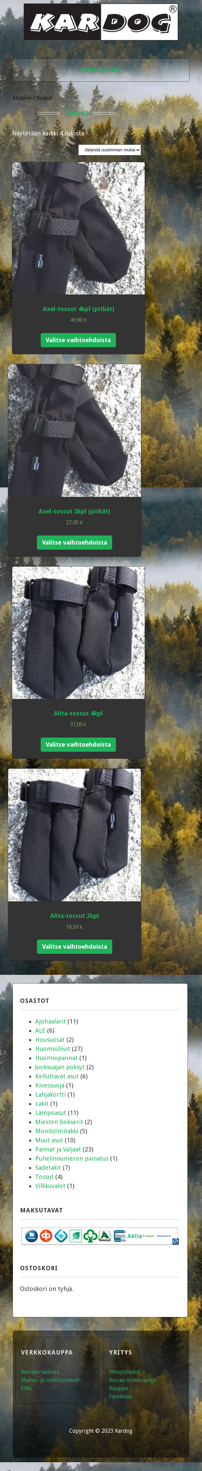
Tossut (44, 1176)
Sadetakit (48, 1167)
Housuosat (50, 1039)
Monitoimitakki (56, 1131)
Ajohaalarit (50, 1021)
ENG (26, 1388)
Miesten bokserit (59, 1121)
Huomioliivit (52, 1048)
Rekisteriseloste (40, 1372)
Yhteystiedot (124, 1372)
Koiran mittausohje (132, 1380)
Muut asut (49, 1140)
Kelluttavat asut (57, 1076)
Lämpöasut (50, 1112)
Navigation (101, 69)
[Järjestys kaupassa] (109, 150)
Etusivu (22, 98)
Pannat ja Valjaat (58, 1149)
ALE (40, 1030)
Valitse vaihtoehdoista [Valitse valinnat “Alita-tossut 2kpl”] (74, 946)
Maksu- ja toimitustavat (50, 1380)
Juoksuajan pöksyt (60, 1067)
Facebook (120, 1396)
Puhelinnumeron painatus (71, 1158)
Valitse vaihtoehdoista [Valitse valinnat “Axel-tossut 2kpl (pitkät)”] (74, 542)
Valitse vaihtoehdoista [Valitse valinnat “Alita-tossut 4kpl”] (78, 744)
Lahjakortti (50, 1094)
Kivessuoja (49, 1085)
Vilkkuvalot (50, 1185)
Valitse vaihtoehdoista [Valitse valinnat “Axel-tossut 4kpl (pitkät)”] (78, 340)
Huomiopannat (56, 1057)
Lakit (41, 1103)
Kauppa (118, 1388)
